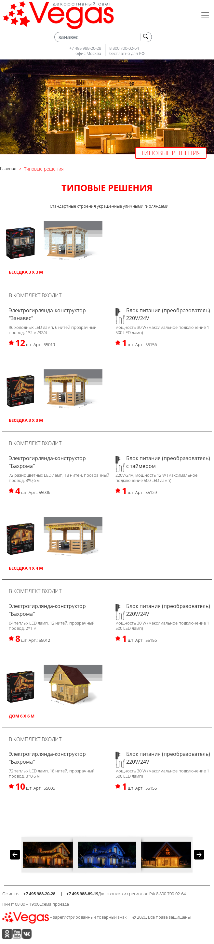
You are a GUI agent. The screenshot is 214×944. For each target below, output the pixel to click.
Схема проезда (54, 904)
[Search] (103, 37)
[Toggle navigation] (205, 15)
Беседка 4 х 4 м (26, 568)
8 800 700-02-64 (124, 48)
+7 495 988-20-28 (85, 48)
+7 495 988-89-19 (82, 894)
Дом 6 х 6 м (21, 716)
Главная (8, 168)
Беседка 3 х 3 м (26, 272)
